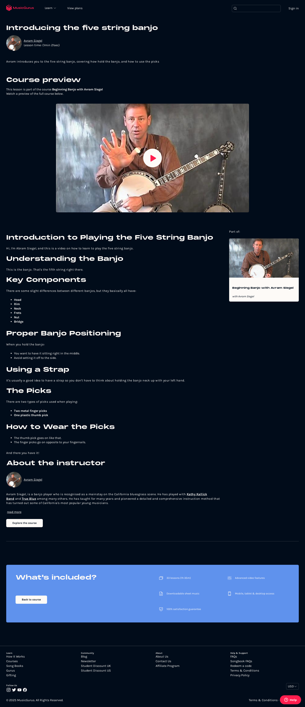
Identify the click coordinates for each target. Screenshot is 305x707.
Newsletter (88, 661)
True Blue (29, 498)
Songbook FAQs (241, 661)
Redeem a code (241, 665)
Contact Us (163, 661)
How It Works (15, 656)
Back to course (31, 599)
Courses (12, 661)
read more (14, 512)
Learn (49, 8)
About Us (162, 656)
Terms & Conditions (244, 670)
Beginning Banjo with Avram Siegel (263, 288)
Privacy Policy (239, 675)
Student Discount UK (96, 665)
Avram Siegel (33, 40)
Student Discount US (96, 670)
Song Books (14, 665)
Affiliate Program (168, 665)
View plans (74, 8)
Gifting (11, 675)
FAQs (233, 656)
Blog (84, 656)
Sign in (293, 8)
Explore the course (24, 523)
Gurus (10, 670)
